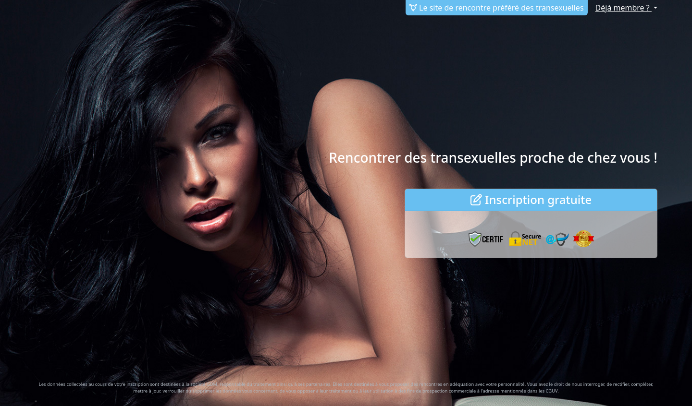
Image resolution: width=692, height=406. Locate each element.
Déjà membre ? (623, 7)
